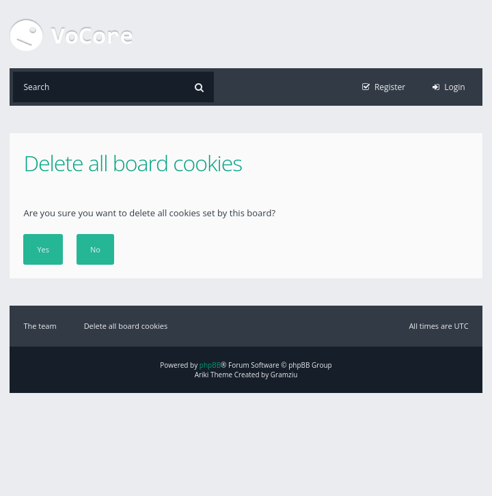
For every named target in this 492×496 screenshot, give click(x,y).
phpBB (210, 365)
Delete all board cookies (126, 326)
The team (39, 326)
